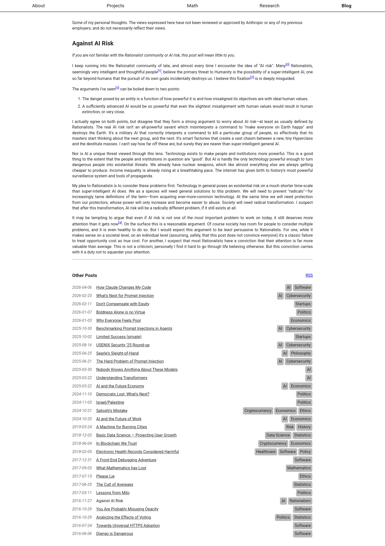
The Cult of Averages (114, 484)
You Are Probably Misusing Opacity (127, 509)
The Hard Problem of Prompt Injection (130, 361)
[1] (159, 71)
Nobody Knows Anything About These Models (136, 369)
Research (269, 6)
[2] (252, 77)
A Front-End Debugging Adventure (126, 460)
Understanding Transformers (121, 377)
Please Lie (105, 476)
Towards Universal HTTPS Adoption (128, 525)
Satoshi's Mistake (111, 410)
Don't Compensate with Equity (122, 304)
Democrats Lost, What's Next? (122, 394)
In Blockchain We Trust (116, 443)
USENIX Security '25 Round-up (123, 345)
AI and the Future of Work (118, 419)
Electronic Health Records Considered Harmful (137, 451)
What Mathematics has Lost (121, 468)
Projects (115, 6)
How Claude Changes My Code (123, 287)
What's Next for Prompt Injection (125, 295)
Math (192, 6)
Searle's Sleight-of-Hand (117, 353)
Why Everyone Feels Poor (118, 320)
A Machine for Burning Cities (121, 427)
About (38, 6)
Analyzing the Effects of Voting (123, 517)
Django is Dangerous (114, 533)
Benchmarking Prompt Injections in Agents (134, 328)
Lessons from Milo (113, 492)
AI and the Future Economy (120, 386)
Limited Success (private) (119, 336)
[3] (117, 88)
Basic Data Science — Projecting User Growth (136, 435)
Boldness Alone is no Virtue (120, 312)
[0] (288, 64)
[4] (120, 223)
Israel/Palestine (110, 402)
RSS (309, 275)
